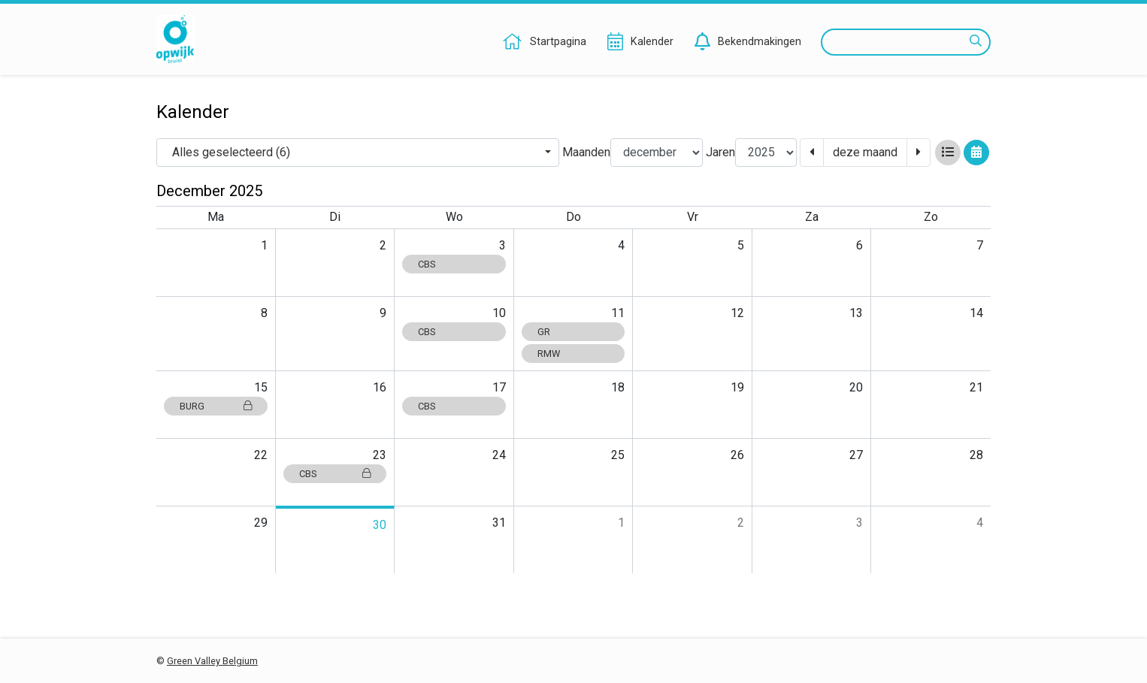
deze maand (865, 152)
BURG (216, 406)
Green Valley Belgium (212, 660)
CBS (426, 264)
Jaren (720, 152)
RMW (548, 353)
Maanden (586, 152)
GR (543, 331)
